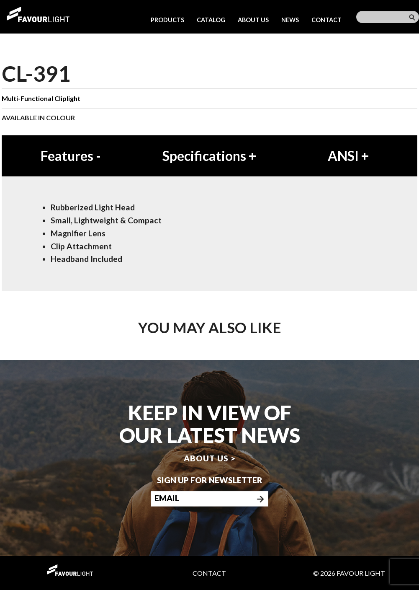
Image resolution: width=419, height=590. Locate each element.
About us (253, 19)
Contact (326, 19)
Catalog (211, 19)
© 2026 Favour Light (349, 573)
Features (71, 156)
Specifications (209, 156)
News (290, 19)
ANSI (348, 156)
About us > (210, 458)
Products (167, 19)
